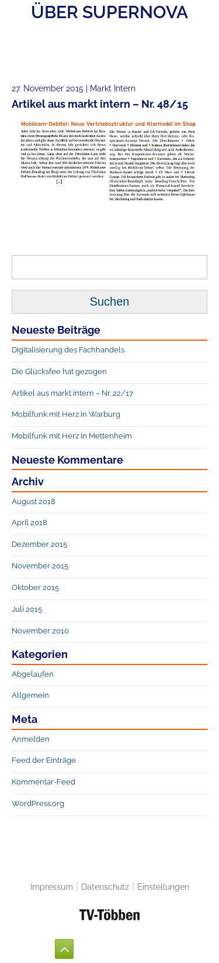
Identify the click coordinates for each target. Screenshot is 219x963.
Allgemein (30, 695)
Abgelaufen (33, 674)
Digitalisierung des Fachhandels (68, 349)
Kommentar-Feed (43, 781)
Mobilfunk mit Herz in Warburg (66, 414)
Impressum (51, 887)
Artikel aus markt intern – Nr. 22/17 (72, 393)
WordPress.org (38, 803)
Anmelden (31, 739)
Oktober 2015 (35, 587)
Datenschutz (105, 887)
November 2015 (40, 565)
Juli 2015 (27, 609)
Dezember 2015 (39, 544)
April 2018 (29, 522)
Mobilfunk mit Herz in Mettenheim (72, 435)
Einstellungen (163, 887)
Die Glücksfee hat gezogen (59, 371)
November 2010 (40, 630)
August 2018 (33, 501)
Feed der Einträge (44, 760)
